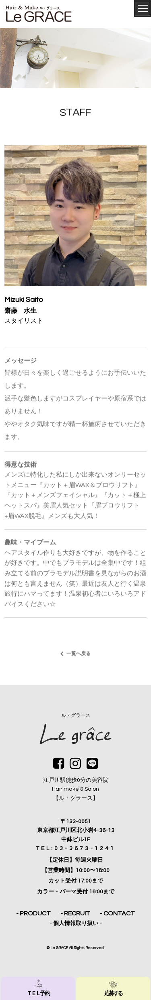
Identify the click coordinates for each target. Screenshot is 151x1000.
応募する (113, 988)
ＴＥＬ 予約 (38, 988)
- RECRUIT (75, 913)
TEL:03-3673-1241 (76, 848)
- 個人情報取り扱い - (76, 923)
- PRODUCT (33, 913)
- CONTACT (117, 913)
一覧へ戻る (78, 657)
